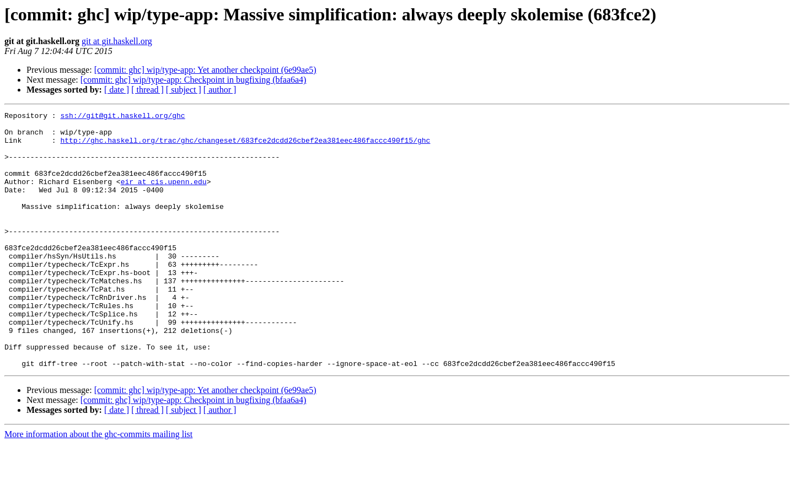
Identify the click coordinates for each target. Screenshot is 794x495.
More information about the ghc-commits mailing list (98, 485)
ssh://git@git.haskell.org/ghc (122, 117)
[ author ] (220, 89)
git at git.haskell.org (117, 41)
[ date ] (116, 89)
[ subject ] (183, 89)
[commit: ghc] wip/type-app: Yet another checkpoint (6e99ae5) (205, 69)
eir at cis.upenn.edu (164, 196)
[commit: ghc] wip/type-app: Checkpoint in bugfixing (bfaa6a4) (194, 79)
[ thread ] (147, 89)
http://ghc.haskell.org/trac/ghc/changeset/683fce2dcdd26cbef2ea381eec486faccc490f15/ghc (245, 147)
